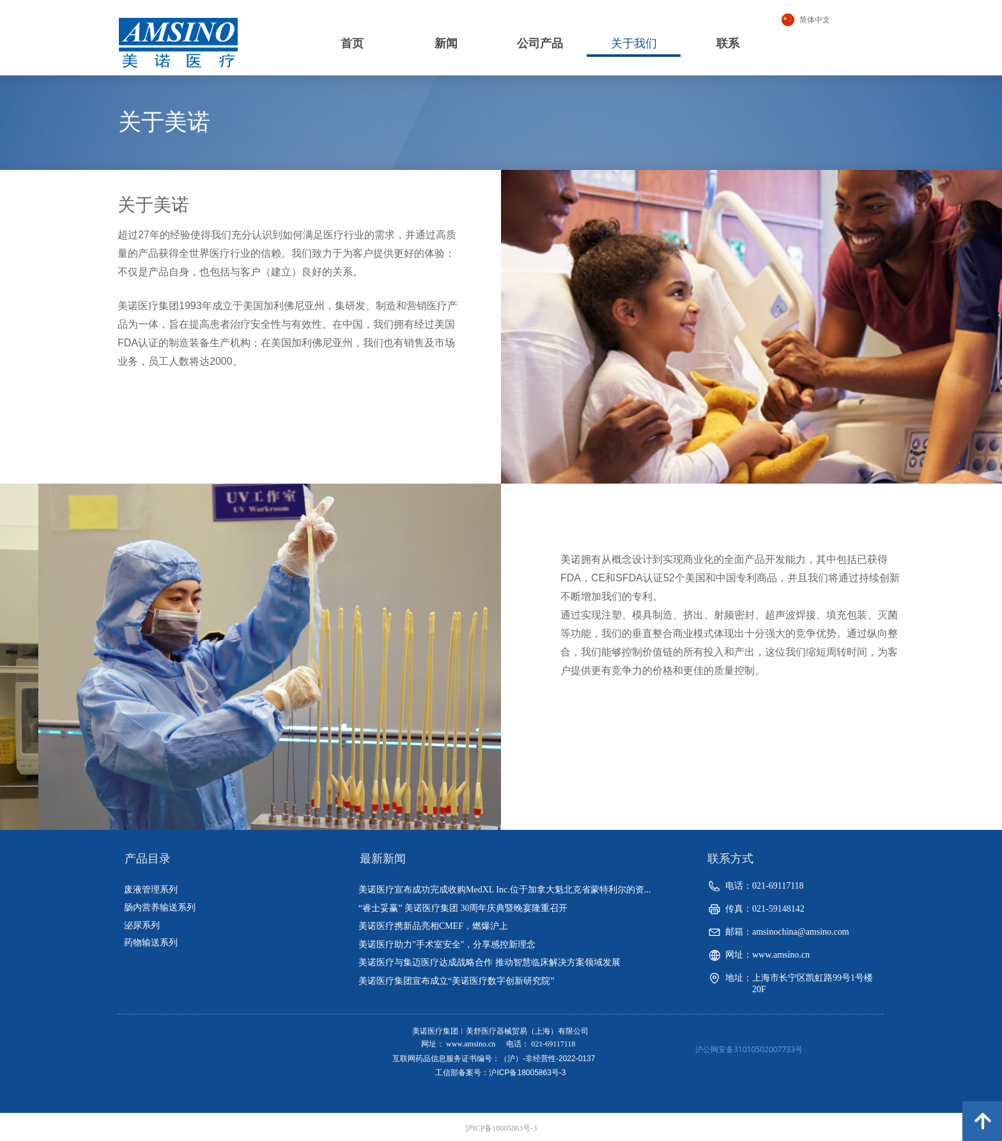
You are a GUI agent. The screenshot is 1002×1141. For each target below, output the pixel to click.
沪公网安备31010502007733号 (749, 1049)
